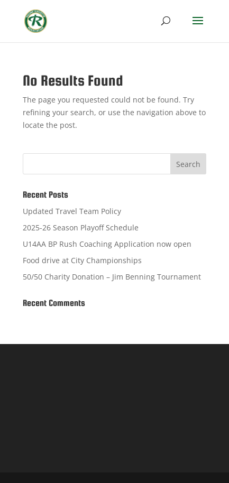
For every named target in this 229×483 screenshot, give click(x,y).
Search (188, 164)
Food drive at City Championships (82, 260)
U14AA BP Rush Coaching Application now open (107, 244)
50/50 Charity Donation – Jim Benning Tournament (112, 277)
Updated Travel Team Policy (72, 211)
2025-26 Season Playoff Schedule (81, 227)
